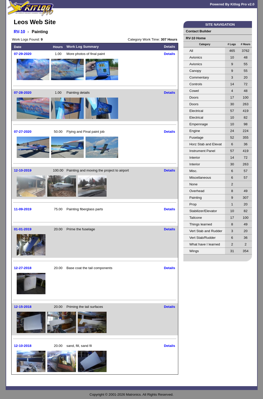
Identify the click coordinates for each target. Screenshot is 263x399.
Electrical (196, 111)
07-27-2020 (22, 132)
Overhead (196, 191)
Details (169, 54)
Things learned (200, 224)
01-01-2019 (22, 229)
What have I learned (204, 244)
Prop (192, 204)
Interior (194, 157)
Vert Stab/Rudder (202, 238)
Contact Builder (198, 31)
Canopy (195, 71)
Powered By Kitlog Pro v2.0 (232, 4)
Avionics (195, 57)
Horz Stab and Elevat (205, 144)
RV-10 (19, 32)
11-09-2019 (22, 209)
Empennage (198, 124)
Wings (194, 251)
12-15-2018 (22, 307)
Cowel (194, 91)
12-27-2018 (22, 268)
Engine (194, 131)
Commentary (199, 77)
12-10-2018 (22, 346)
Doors (194, 97)
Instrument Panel (202, 151)
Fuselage (196, 137)
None (193, 184)
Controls (195, 84)
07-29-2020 (22, 54)
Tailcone (195, 218)
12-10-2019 (22, 170)
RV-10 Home (196, 38)
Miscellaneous (200, 177)
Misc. (193, 171)
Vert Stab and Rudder (205, 231)
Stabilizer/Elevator (203, 211)
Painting (195, 198)
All (191, 51)
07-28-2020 (22, 92)
